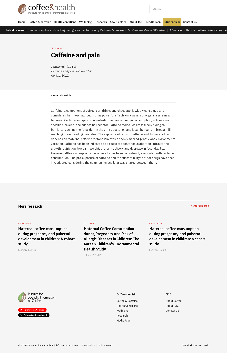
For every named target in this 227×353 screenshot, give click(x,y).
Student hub (172, 22)
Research (101, 22)
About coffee (118, 22)
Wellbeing (85, 22)
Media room (153, 22)
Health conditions (65, 22)
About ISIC (136, 22)
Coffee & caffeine (40, 22)
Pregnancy (57, 48)
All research (201, 205)
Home (22, 22)
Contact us (190, 22)
